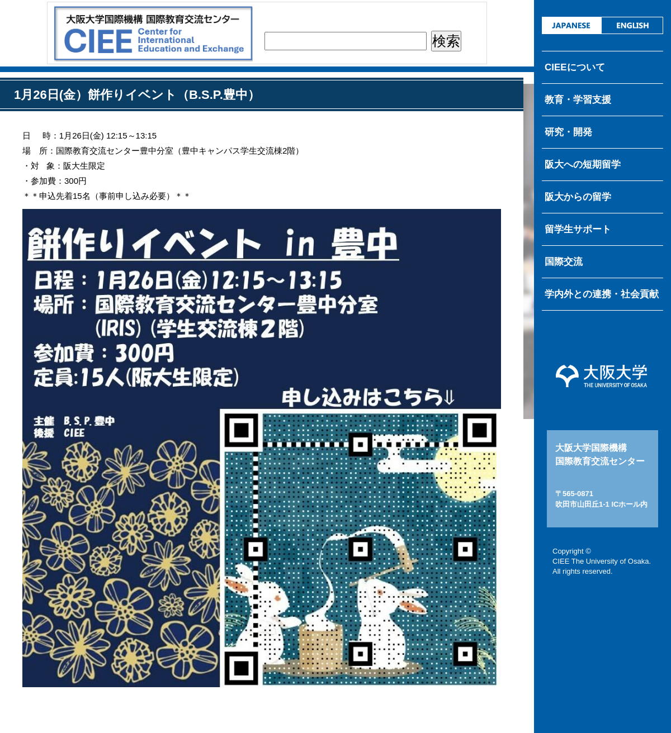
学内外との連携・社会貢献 (602, 294)
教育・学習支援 (578, 99)
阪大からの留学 (578, 197)
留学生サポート (578, 229)
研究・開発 (568, 132)
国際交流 (564, 261)
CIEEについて (575, 67)
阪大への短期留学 (583, 164)
